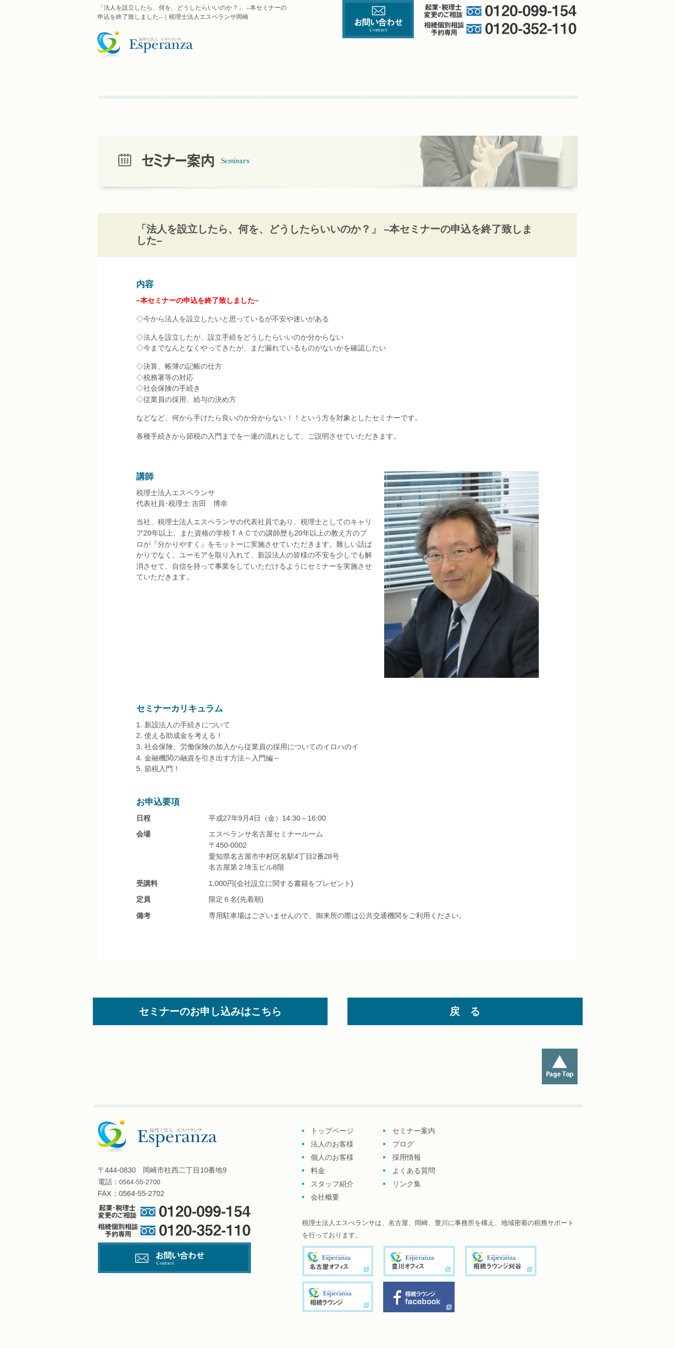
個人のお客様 (333, 80)
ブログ (179, 107)
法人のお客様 (332, 1144)
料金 (415, 80)
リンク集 (320, 107)
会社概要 (549, 80)
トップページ (142, 80)
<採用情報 (223, 107)
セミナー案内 (131, 107)
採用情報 (406, 1157)
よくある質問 (274, 107)
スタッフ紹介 (485, 80)
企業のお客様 (235, 80)
